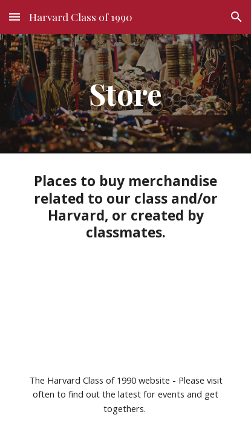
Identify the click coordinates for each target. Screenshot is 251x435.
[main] (125, 93)
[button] (14, 16)
